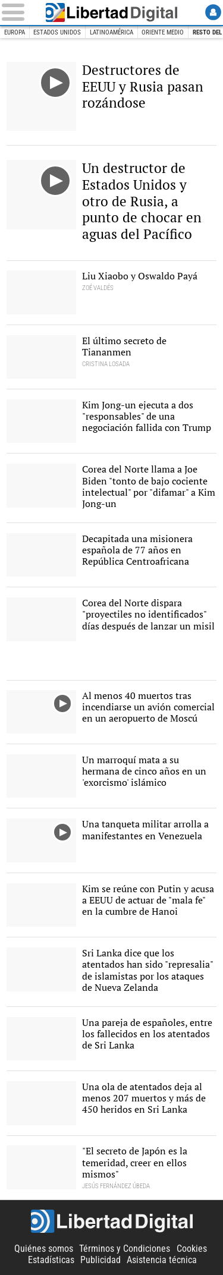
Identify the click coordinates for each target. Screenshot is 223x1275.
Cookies (192, 1248)
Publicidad (100, 1259)
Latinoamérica (111, 32)
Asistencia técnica (162, 1259)
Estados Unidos (57, 32)
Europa (14, 32)
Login (213, 12)
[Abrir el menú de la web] (18, 12)
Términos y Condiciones (124, 1248)
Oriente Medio (163, 32)
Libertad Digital (112, 12)
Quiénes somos (43, 1248)
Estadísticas (51, 1259)
